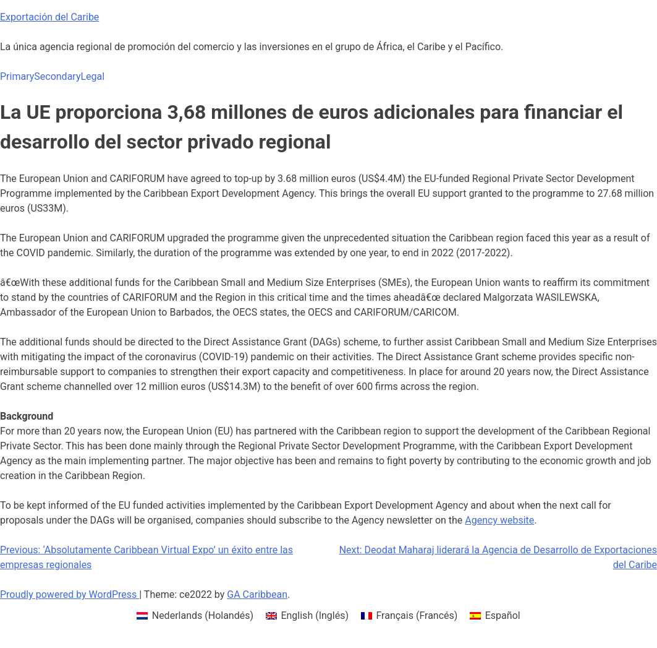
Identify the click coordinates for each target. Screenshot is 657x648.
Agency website (499, 520)
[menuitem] (195, 615)
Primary (17, 76)
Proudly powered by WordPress (69, 594)
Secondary (57, 76)
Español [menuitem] (502, 615)
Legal (92, 76)
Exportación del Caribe (49, 17)
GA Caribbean (257, 594)
